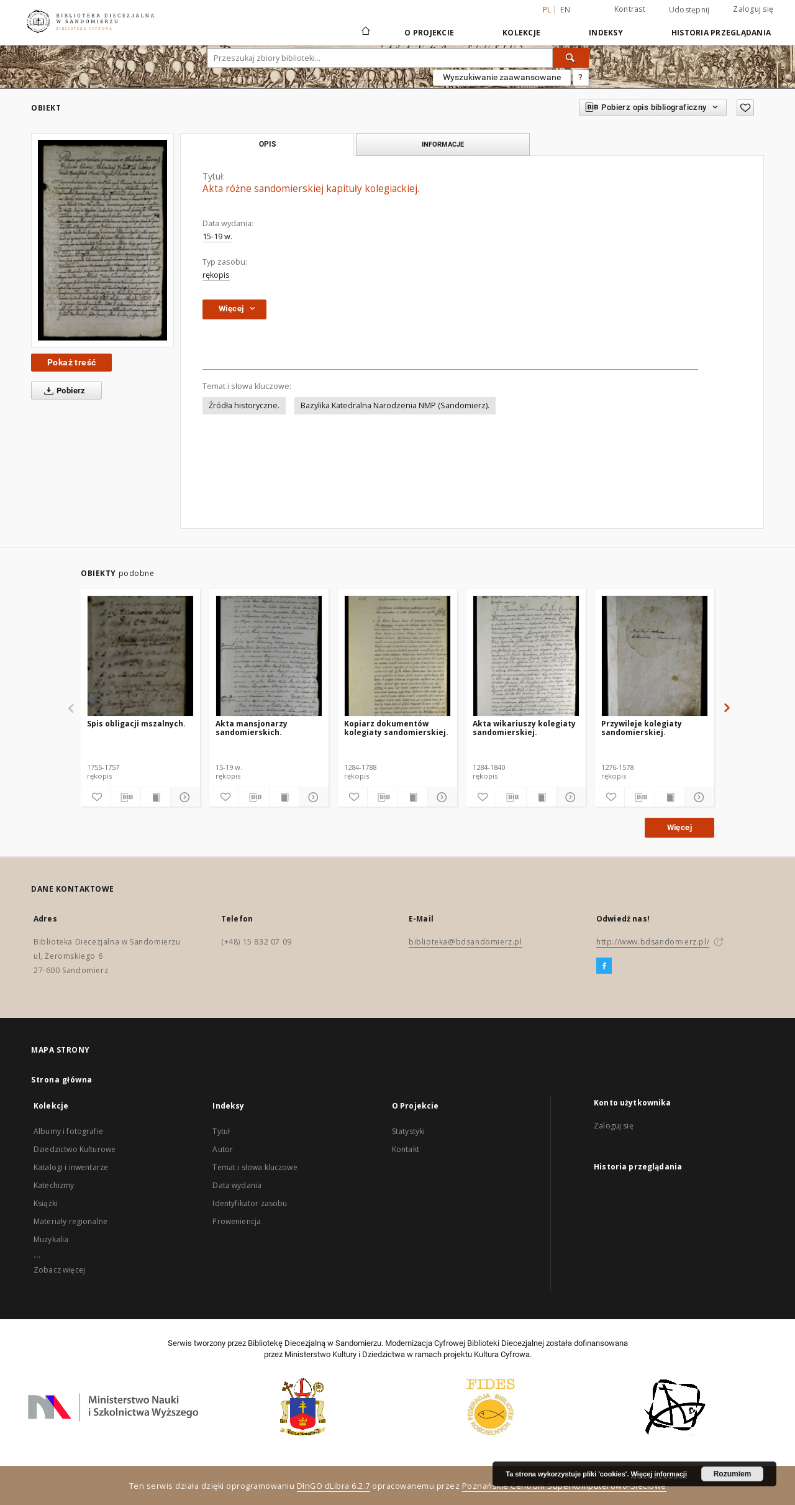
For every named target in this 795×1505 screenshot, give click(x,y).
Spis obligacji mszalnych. (136, 723)
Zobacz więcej (59, 1270)
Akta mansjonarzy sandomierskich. (252, 728)
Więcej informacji (659, 1474)
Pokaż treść (71, 362)
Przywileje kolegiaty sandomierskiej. (641, 728)
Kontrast (629, 9)
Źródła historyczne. (244, 405)
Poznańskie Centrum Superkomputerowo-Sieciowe (564, 1486)
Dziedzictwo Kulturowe (75, 1149)
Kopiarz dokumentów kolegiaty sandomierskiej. (396, 728)
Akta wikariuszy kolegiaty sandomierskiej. (524, 728)
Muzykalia (51, 1239)
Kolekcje (521, 32)
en (565, 10)
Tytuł (221, 1131)
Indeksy (606, 32)
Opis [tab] (267, 144)
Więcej (679, 827)
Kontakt (405, 1149)
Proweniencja (236, 1221)
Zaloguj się (753, 9)
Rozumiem (733, 1474)
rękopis (216, 275)
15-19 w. (217, 236)
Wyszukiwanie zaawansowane (502, 77)
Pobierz (62, 391)
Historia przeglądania (721, 32)
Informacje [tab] (443, 144)
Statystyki (408, 1131)
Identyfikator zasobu (249, 1203)
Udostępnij (689, 10)
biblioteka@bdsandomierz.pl (465, 941)
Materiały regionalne (70, 1221)
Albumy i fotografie (68, 1131)
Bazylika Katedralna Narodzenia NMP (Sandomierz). (395, 405)
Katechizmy (54, 1185)
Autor (222, 1149)
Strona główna (62, 1079)
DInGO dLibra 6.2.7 (333, 1486)
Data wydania (236, 1185)
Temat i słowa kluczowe (254, 1167)
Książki (46, 1203)
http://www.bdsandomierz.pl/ (652, 941)
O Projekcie (429, 32)
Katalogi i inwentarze (71, 1167)
